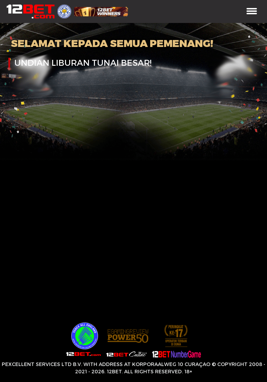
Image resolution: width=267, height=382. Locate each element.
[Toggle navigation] (251, 11)
